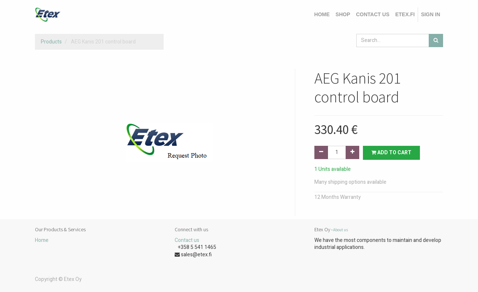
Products (51, 42)
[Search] (436, 40)
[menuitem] (322, 14)
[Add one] (352, 152)
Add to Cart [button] (391, 152)
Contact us (187, 240)
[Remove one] (321, 152)
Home (42, 240)
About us (340, 229)
